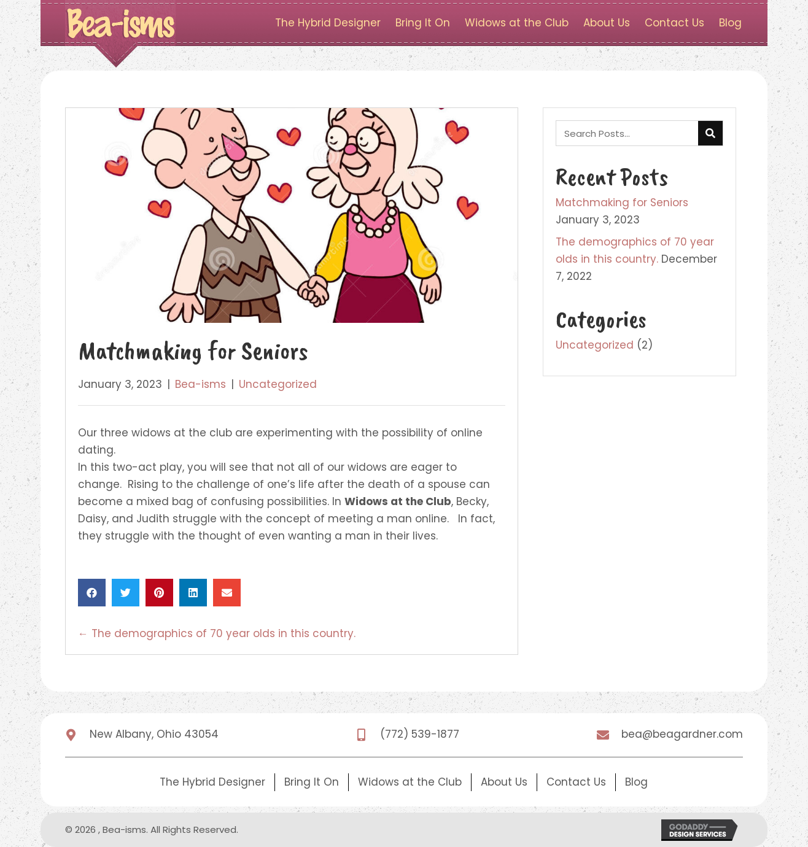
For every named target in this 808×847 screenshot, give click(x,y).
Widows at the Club (410, 782)
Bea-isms (200, 384)
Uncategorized (278, 384)
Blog (636, 782)
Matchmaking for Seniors (622, 202)
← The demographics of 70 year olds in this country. (216, 633)
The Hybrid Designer (212, 782)
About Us (504, 782)
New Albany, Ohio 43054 (154, 734)
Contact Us (576, 782)
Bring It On (311, 782)
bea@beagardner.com (682, 734)
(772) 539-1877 (419, 734)
